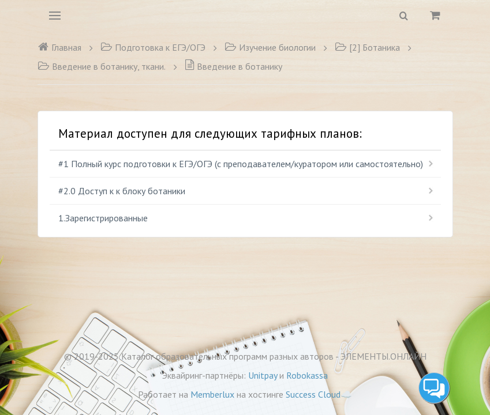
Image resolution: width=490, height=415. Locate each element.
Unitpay (262, 375)
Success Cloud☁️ (319, 394)
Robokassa (307, 375)
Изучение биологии (270, 47)
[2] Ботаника (367, 47)
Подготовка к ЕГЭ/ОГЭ (152, 47)
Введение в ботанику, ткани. (102, 66)
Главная (59, 47)
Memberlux (212, 394)
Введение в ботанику (233, 66)
